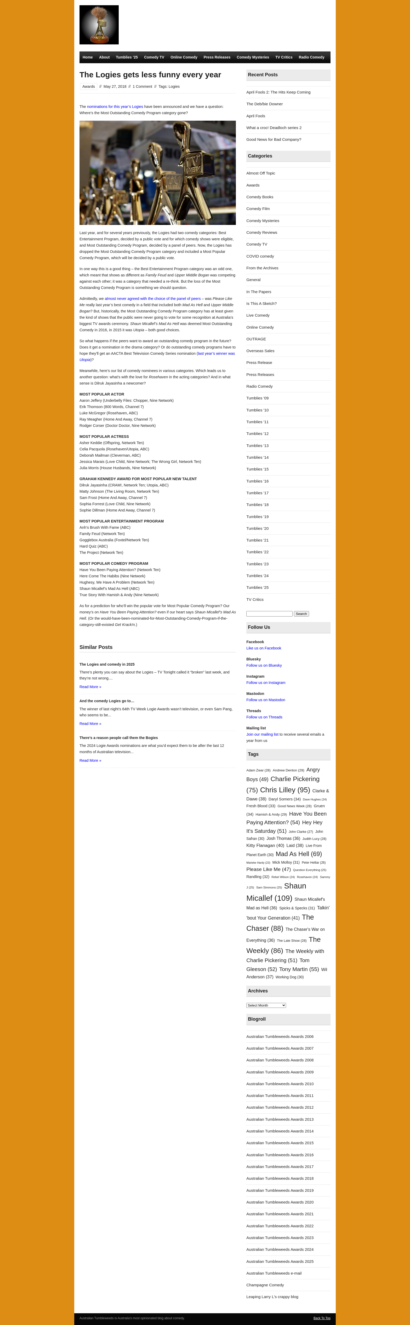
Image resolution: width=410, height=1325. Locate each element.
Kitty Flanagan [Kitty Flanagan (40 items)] (265, 845)
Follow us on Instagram (265, 683)
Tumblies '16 (257, 481)
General (253, 279)
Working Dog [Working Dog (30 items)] (290, 977)
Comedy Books (259, 197)
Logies (174, 86)
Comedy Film (258, 208)
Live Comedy (258, 315)
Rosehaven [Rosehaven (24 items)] (307, 877)
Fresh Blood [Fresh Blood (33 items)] (260, 806)
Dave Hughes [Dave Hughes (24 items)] (315, 799)
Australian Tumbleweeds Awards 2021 (280, 1214)
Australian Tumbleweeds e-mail (273, 1273)
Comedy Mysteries (253, 57)
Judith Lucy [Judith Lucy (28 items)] (315, 839)
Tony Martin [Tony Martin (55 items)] (299, 969)
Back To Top (322, 1318)
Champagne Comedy (265, 1285)
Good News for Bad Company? (273, 139)
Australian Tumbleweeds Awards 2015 (280, 1143)
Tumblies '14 (257, 457)
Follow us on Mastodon (265, 700)
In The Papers (258, 291)
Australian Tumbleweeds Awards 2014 (280, 1131)
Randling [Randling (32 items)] (257, 877)
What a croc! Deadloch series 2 (273, 127)
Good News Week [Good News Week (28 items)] (294, 806)
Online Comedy (183, 57)
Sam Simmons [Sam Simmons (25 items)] (269, 887)
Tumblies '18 (257, 504)
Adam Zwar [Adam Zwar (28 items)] (258, 770)
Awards (88, 86)
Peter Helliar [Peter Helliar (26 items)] (314, 862)
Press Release (259, 362)
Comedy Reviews (261, 232)
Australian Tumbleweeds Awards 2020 (280, 1202)
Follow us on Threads (264, 717)
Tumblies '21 (257, 540)
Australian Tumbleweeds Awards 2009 (280, 1072)
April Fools (255, 116)
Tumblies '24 (257, 575)
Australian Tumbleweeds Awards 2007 (280, 1048)
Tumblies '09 (257, 398)
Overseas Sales (260, 350)
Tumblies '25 (257, 587)
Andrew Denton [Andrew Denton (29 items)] (288, 770)
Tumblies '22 (257, 552)
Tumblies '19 (257, 516)
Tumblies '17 (257, 493)
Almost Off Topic (260, 173)
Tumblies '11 (257, 422)
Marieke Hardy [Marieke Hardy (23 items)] (258, 862)
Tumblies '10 (257, 410)
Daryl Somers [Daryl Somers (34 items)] (285, 799)
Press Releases (217, 57)
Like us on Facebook (263, 648)
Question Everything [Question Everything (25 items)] (309, 869)
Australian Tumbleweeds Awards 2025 (280, 1261)
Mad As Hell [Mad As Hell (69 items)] (299, 853)
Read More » (90, 687)
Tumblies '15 (257, 469)
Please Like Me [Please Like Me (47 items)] (268, 869)
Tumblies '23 (257, 564)
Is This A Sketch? (261, 303)
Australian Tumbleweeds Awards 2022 (280, 1226)
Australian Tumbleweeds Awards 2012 (280, 1107)
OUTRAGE (256, 339)
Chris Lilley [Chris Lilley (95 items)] (285, 790)
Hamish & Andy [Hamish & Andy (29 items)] (271, 814)
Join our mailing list (262, 734)
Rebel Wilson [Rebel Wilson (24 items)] (283, 877)
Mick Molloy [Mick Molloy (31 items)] (286, 862)
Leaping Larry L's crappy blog (272, 1296)
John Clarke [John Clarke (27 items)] (301, 832)
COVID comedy (260, 256)
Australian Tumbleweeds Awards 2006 (280, 1036)
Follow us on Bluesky (264, 665)
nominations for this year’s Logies (115, 106)
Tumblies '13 (257, 445)
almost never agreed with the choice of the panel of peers (153, 299)
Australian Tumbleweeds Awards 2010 (280, 1084)
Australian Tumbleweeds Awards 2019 (280, 1190)
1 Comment (142, 86)
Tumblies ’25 (127, 57)
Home (88, 57)
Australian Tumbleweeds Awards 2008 (280, 1060)
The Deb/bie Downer (264, 104)
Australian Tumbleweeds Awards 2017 (280, 1166)
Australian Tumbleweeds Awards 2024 (280, 1249)
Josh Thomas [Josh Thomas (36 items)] (283, 838)
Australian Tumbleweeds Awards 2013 (280, 1119)
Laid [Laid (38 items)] (295, 845)
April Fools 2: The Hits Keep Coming (278, 92)
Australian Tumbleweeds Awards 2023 (280, 1237)
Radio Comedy (311, 57)
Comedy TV (154, 57)
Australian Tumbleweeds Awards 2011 (280, 1095)
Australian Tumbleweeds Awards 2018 (280, 1178)
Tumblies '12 (257, 433)
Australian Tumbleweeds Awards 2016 (280, 1155)
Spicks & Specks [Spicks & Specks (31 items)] (297, 908)
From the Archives (262, 268)
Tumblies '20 (257, 528)
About (104, 57)
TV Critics (283, 57)
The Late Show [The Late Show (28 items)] (291, 941)
